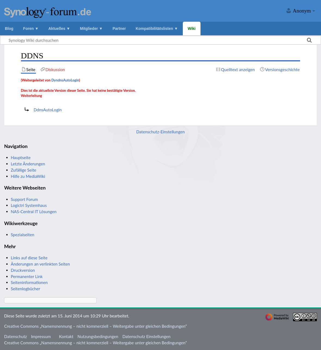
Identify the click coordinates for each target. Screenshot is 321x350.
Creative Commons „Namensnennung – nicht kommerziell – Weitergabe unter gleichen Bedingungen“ (95, 326)
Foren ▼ (31, 28)
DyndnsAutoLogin (65, 80)
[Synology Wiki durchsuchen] (160, 40)
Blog (9, 28)
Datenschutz (15, 336)
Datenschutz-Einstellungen (160, 131)
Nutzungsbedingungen (98, 336)
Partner (119, 28)
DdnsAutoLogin (48, 109)
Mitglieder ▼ (91, 28)
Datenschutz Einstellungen (146, 336)
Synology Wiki (47, 11)
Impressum (41, 336)
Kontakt (66, 336)
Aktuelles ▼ (59, 28)
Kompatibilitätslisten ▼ (157, 28)
